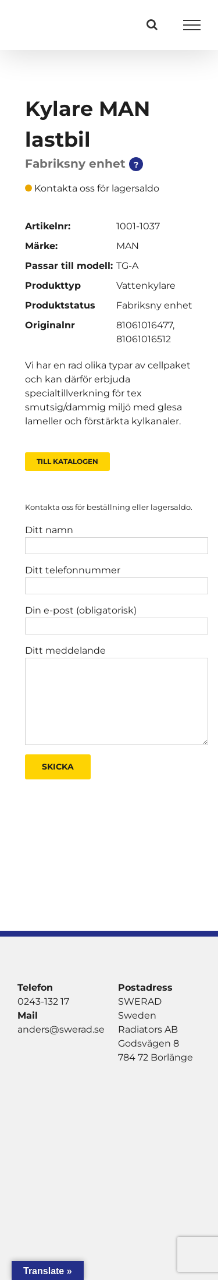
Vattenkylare (146, 285)
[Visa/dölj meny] (192, 25)
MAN (127, 245)
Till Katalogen (67, 461)
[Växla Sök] (152, 24)
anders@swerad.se (61, 1029)
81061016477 (144, 325)
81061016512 (143, 339)
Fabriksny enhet (154, 305)
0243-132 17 (43, 1001)
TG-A (127, 265)
